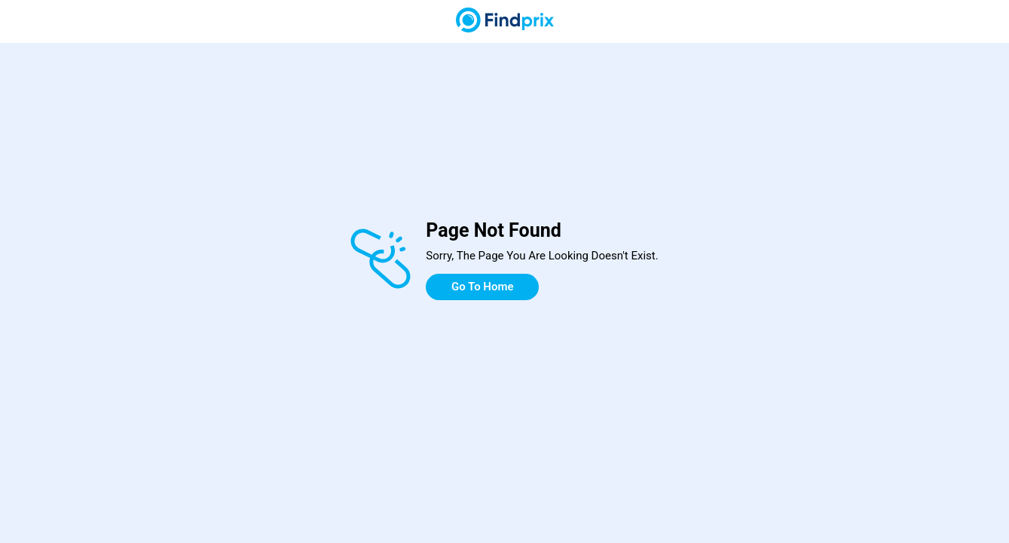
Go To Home (482, 286)
